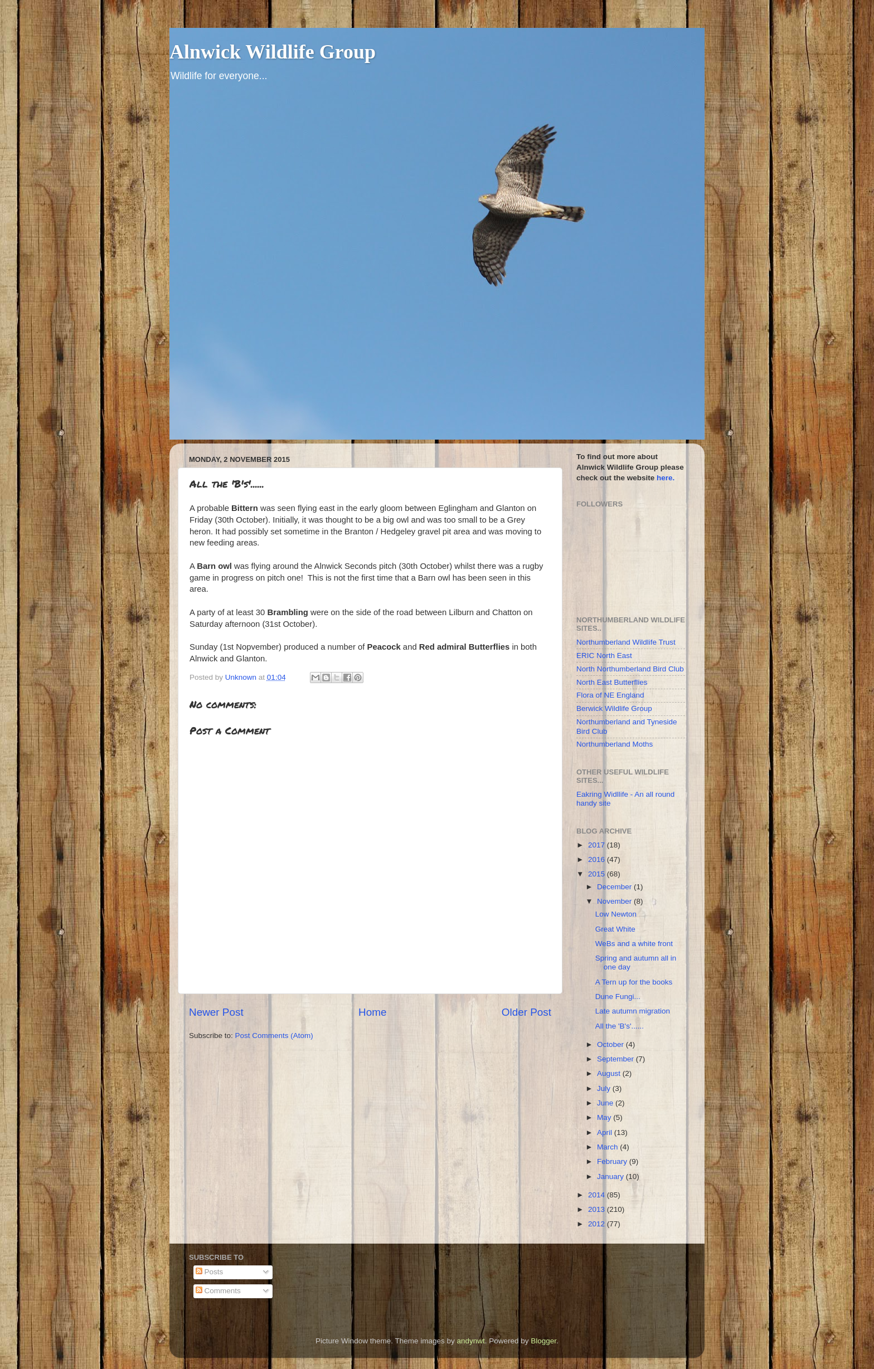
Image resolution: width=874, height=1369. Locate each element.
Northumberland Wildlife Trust (626, 642)
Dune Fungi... (617, 996)
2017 (597, 845)
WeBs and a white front (634, 943)
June (606, 1103)
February (613, 1161)
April (605, 1132)
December (615, 887)
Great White (615, 929)
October (611, 1044)
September (616, 1059)
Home (372, 1012)
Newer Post (216, 1012)
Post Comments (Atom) (274, 1035)
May (605, 1117)
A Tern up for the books (634, 982)
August (610, 1073)
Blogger (543, 1341)
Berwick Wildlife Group (614, 708)
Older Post (526, 1012)
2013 (597, 1209)
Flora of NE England (610, 695)
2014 (597, 1195)
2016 (597, 859)
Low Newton (616, 914)
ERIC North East (604, 655)
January (611, 1176)
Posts (210, 1272)
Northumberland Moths (614, 744)
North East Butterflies (612, 682)
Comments (218, 1291)
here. (665, 478)
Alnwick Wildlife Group (272, 52)
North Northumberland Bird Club (630, 669)
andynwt (470, 1341)
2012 (597, 1224)
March (608, 1147)
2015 (597, 874)
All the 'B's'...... (619, 1026)
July (605, 1088)
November (615, 901)
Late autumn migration (632, 1011)
